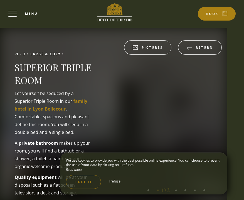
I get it (83, 182)
